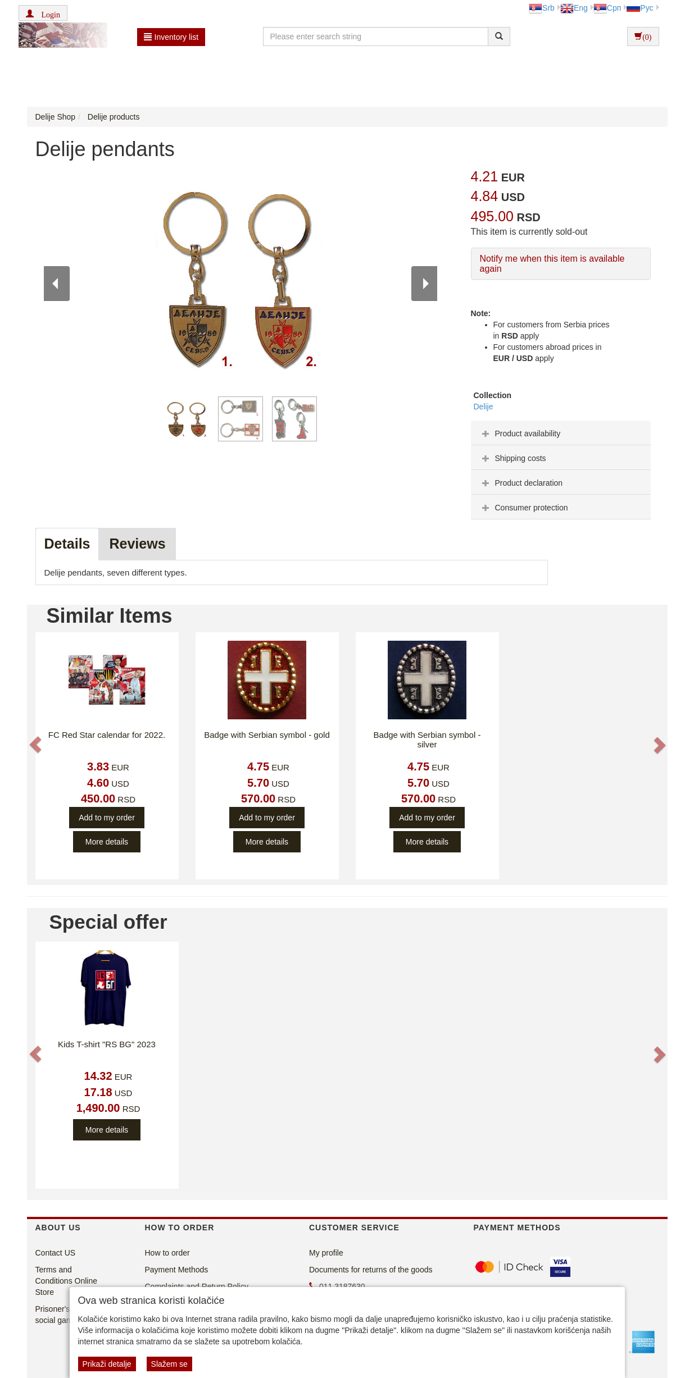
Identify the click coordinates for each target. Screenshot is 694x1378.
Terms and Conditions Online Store (66, 1281)
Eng (574, 7)
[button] (43, 13)
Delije (483, 406)
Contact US (55, 1252)
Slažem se (169, 1363)
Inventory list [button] (171, 37)
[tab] (561, 433)
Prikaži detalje (107, 1363)
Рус (640, 7)
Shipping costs (512, 458)
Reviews (137, 543)
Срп (607, 7)
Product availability (520, 433)
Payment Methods (176, 1269)
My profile (326, 1252)
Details (67, 543)
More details (106, 841)
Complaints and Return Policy (196, 1286)
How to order (167, 1252)
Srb (542, 7)
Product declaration (521, 482)
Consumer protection (523, 507)
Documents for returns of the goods (370, 1269)
